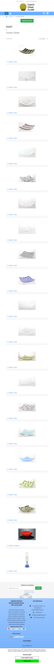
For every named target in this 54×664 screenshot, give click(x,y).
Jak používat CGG (27, 645)
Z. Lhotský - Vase (12, 571)
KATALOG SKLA (27, 21)
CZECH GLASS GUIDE (39, 617)
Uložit (38, 588)
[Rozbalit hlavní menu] (6, 13)
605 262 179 (21, 1)
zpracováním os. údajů (29, 592)
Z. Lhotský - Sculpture (13, 545)
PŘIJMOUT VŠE (27, 661)
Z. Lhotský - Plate (12, 62)
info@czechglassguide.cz (31, 1)
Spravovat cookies (27, 654)
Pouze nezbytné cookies (27, 657)
